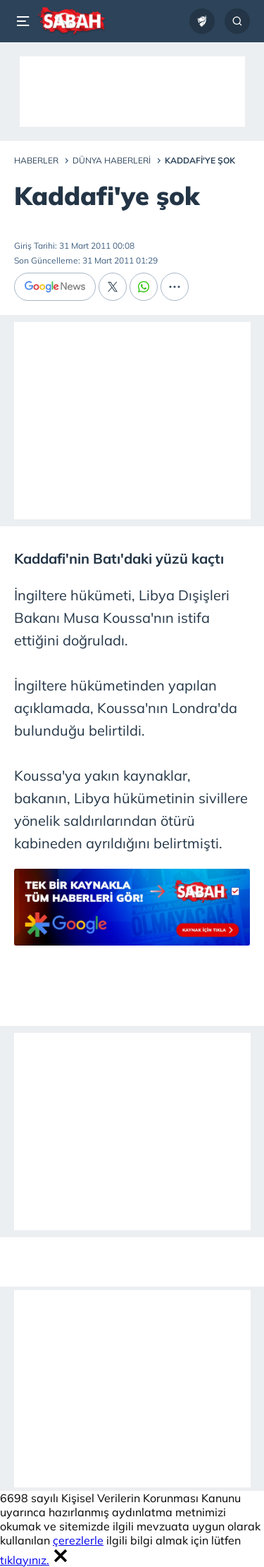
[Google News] (55, 287)
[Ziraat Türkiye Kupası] (202, 21)
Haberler (36, 160)
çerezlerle (78, 1540)
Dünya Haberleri (112, 160)
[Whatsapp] (144, 287)
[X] (113, 287)
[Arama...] (237, 21)
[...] (175, 287)
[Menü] (25, 21)
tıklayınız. (24, 1560)
